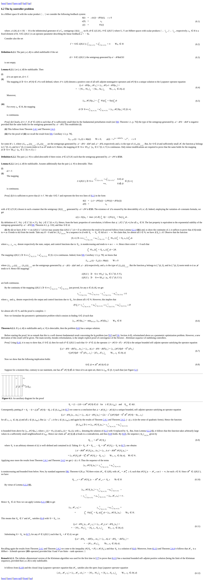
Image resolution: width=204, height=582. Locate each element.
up (29, 3)
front (25, 578)
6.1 (93, 195)
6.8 (110, 434)
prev (10, 3)
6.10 (21, 568)
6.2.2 (149, 431)
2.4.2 (52, 129)
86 (68, 471)
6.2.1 (134, 230)
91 (110, 335)
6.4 (18, 342)
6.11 (155, 548)
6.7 (67, 410)
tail (24, 3)
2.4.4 (172, 548)
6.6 (78, 328)
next (4, 3)
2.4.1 (35, 129)
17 (97, 558)
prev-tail (17, 3)
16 (118, 335)
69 (117, 122)
